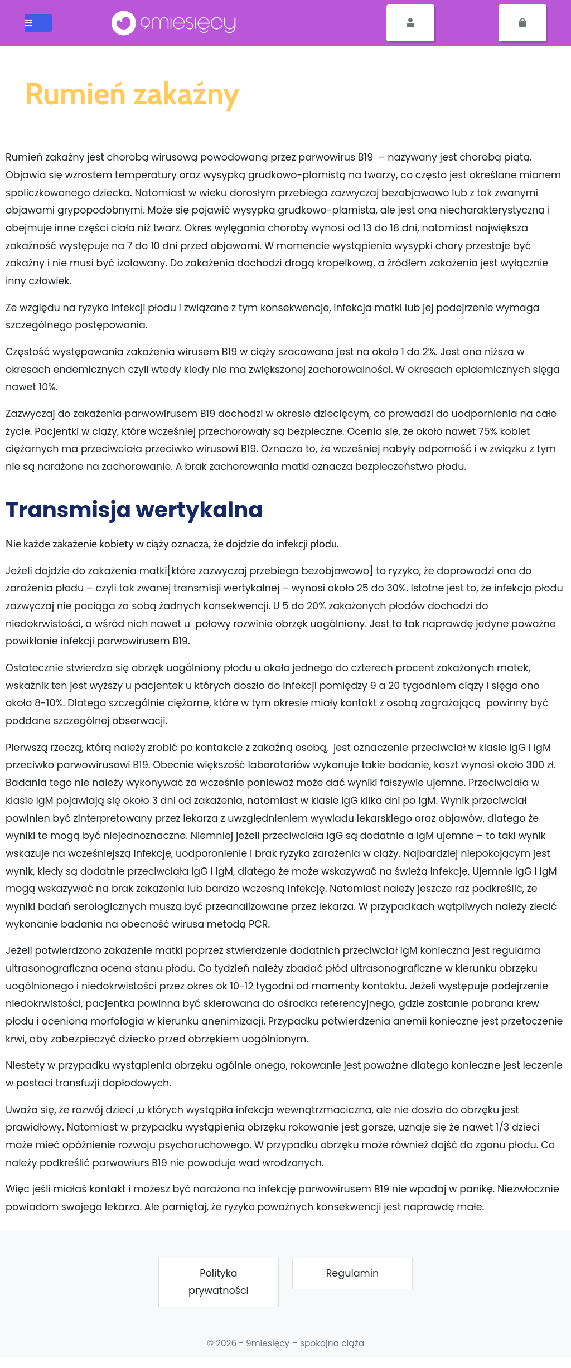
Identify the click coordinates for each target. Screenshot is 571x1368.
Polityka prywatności (218, 1282)
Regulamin (352, 1273)
